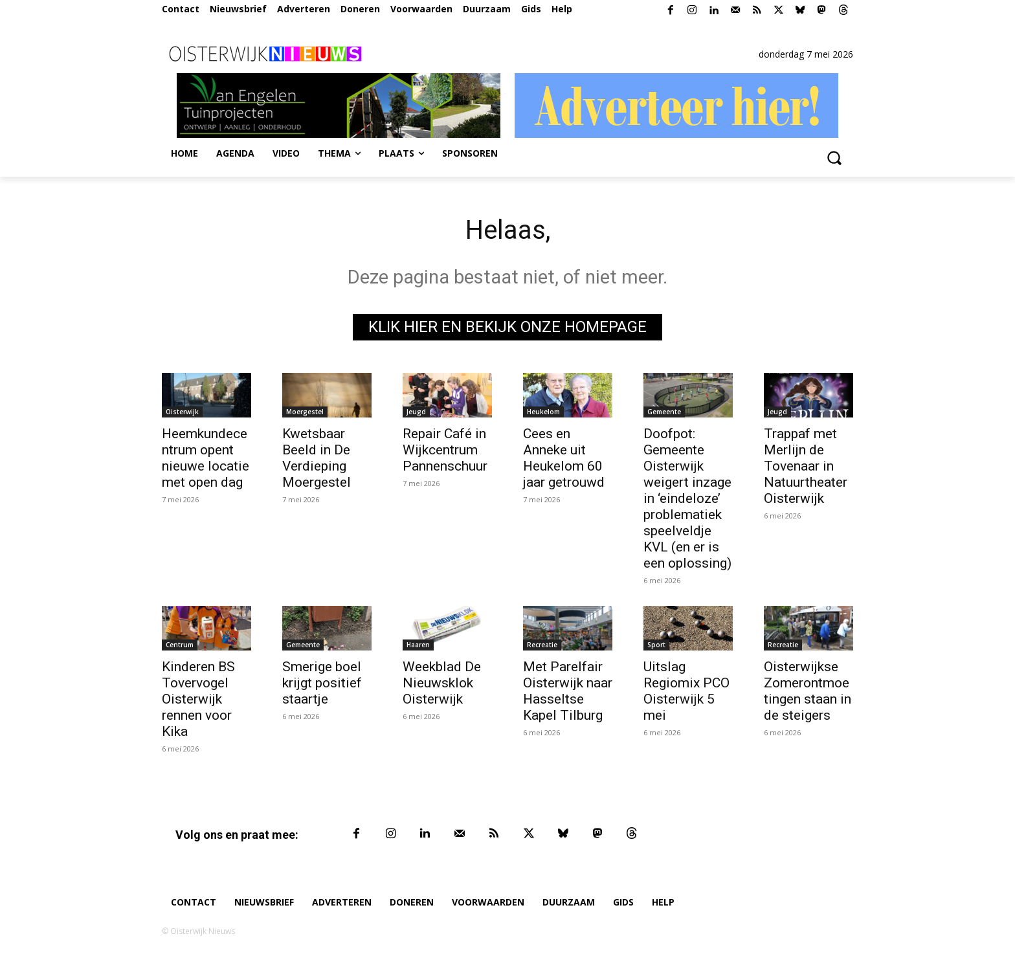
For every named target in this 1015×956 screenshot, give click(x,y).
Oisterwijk (182, 411)
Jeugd (416, 411)
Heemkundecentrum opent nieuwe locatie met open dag (205, 458)
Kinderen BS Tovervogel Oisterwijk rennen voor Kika (198, 699)
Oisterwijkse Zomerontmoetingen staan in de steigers (807, 691)
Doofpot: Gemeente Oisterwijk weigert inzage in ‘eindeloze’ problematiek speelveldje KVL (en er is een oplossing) (687, 498)
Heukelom (543, 411)
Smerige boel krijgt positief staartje (322, 683)
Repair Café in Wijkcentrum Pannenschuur (445, 450)
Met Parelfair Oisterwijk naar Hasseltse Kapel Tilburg (567, 691)
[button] (833, 157)
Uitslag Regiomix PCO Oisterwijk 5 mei (686, 691)
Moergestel (305, 411)
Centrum (180, 644)
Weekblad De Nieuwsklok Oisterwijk (442, 683)
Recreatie (542, 644)
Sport (656, 644)
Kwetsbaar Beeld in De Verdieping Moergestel (316, 458)
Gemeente (664, 411)
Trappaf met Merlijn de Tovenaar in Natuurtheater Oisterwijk (805, 466)
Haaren (418, 644)
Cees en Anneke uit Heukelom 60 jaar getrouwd (564, 458)
